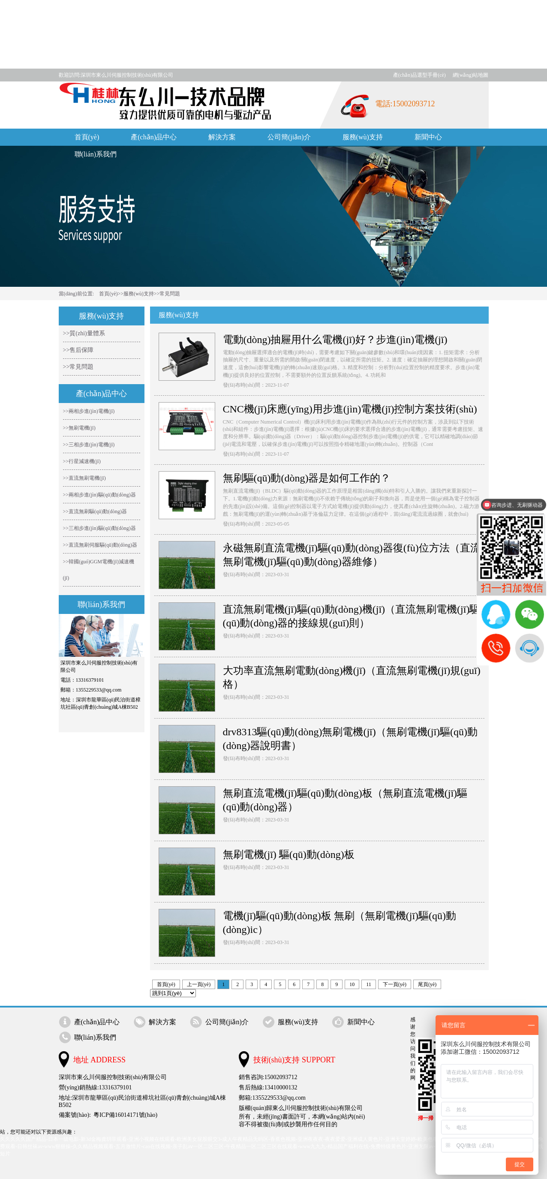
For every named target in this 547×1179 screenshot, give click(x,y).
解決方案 (222, 137)
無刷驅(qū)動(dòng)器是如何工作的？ (307, 478)
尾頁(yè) (427, 984)
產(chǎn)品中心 (154, 137)
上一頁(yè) (198, 984)
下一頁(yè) (394, 984)
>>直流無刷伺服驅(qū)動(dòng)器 (100, 545)
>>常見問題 (78, 367)
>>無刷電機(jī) (79, 428)
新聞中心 (428, 137)
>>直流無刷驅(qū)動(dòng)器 (95, 511)
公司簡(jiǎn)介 (289, 137)
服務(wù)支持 (363, 137)
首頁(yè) (87, 137)
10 (352, 984)
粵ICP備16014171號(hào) (125, 1115)
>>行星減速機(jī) (82, 461)
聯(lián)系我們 (96, 154)
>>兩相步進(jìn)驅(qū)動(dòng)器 (99, 495)
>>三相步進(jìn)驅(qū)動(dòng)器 (99, 528)
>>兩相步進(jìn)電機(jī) (89, 411)
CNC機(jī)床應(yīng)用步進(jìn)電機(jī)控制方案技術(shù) (350, 409)
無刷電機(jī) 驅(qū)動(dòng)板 (289, 854)
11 (368, 984)
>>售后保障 (78, 350)
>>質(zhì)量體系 (84, 333)
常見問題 (169, 294)
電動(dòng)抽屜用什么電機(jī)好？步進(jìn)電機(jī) (335, 339)
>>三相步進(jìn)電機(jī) (89, 445)
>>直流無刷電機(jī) (84, 478)
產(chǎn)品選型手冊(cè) (419, 75)
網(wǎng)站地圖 (471, 75)
